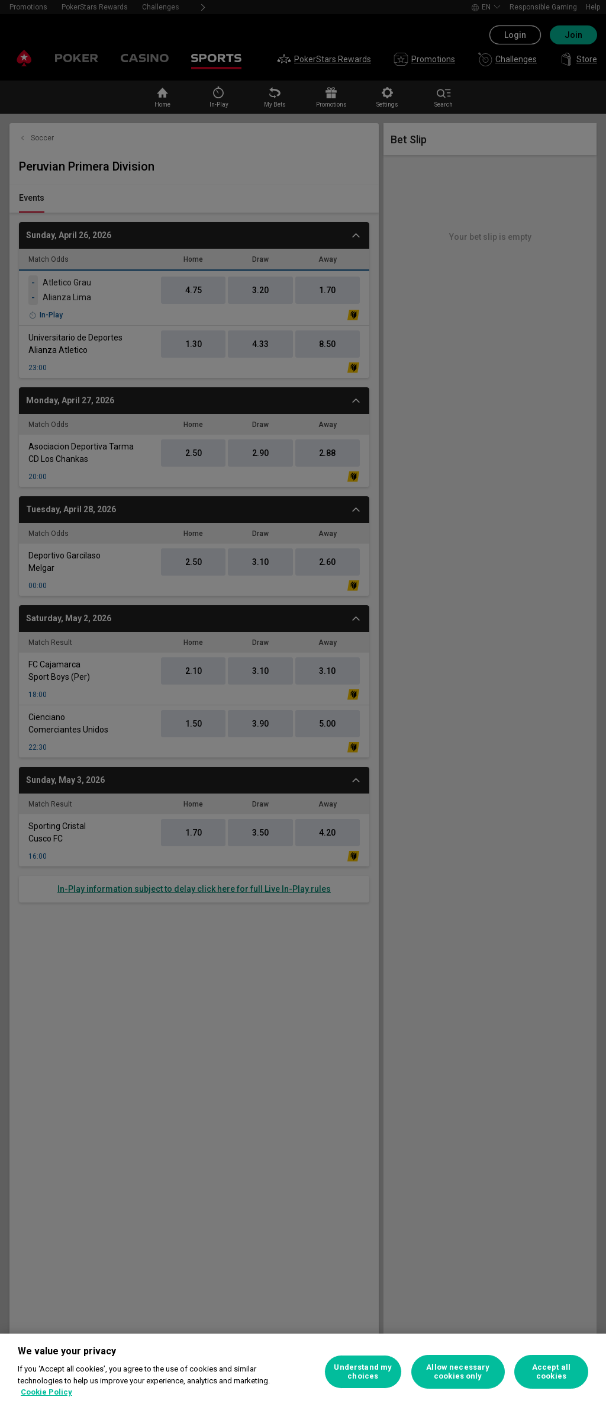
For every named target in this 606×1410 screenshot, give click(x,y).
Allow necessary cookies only (457, 1372)
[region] (303, 1372)
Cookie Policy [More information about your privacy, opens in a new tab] (46, 1391)
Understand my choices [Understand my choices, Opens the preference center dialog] (363, 1372)
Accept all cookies (551, 1372)
